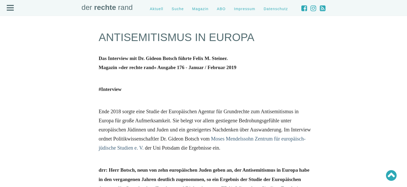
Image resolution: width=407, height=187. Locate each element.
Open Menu (10, 8)
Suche (178, 9)
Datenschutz (276, 9)
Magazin (200, 9)
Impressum (244, 9)
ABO (221, 9)
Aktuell (156, 9)
